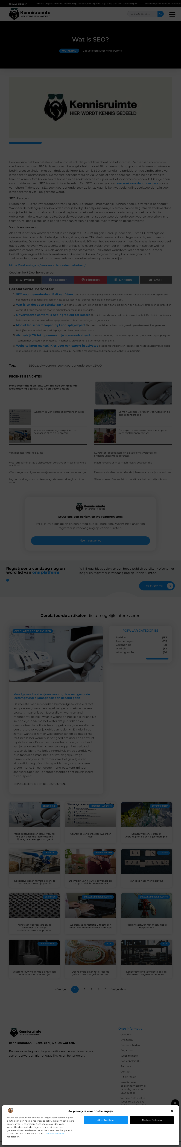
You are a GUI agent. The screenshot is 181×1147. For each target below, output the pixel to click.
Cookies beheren (152, 1120)
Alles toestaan (106, 1120)
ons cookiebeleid (55, 1133)
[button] (172, 1111)
